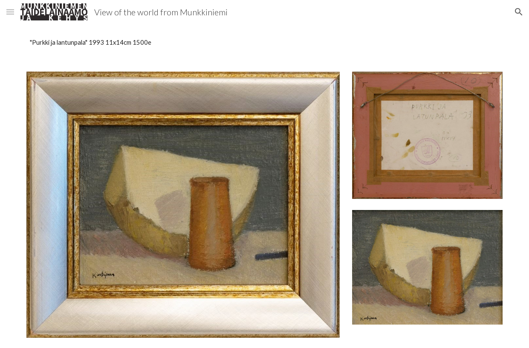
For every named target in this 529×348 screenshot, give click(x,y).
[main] (264, 42)
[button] (10, 11)
